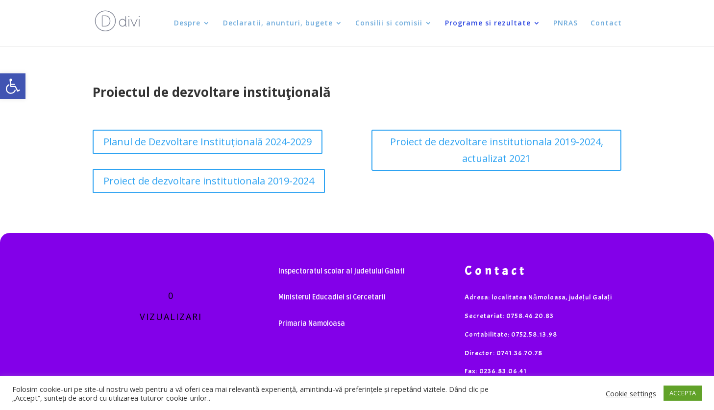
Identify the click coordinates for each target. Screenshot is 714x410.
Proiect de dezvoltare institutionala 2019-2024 (208, 180)
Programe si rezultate (488, 23)
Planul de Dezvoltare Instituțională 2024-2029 (207, 141)
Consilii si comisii (388, 23)
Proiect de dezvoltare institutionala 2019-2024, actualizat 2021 (496, 150)
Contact (606, 23)
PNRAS (565, 23)
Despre (187, 23)
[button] (12, 86)
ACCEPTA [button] (682, 392)
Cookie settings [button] (631, 393)
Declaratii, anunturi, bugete (278, 23)
